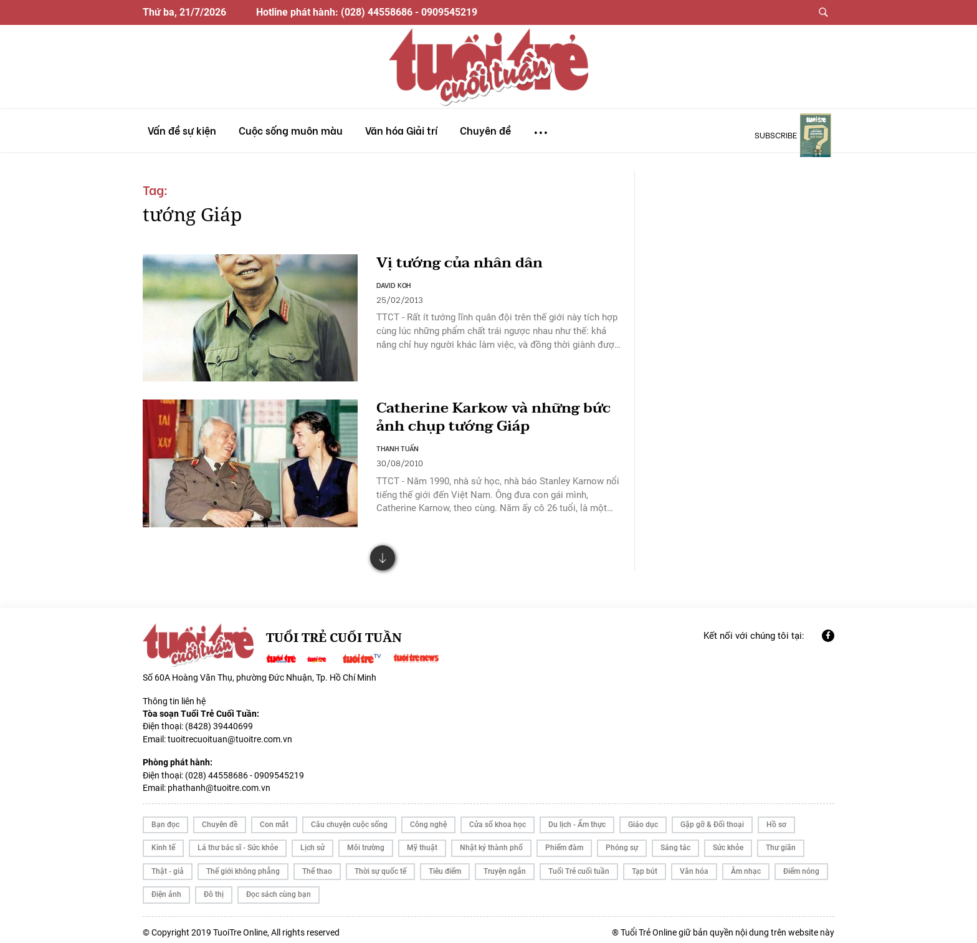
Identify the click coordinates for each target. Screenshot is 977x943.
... (540, 127)
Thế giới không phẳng (243, 866)
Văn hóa (694, 866)
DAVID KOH (393, 285)
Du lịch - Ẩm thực (577, 819)
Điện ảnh (166, 890)
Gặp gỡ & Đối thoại (712, 819)
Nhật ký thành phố (491, 843)
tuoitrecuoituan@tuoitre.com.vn (230, 734)
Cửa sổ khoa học (497, 819)
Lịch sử (312, 843)
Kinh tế (163, 843)
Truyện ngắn (505, 866)
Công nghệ (428, 819)
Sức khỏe (728, 843)
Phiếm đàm (564, 843)
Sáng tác (675, 843)
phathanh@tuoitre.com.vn (219, 783)
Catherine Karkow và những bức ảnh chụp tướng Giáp (497, 412)
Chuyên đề (219, 819)
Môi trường (365, 843)
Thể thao (317, 866)
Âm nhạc (746, 866)
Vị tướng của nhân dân (462, 263)
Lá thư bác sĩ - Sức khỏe (238, 843)
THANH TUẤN (397, 444)
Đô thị (214, 890)
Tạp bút (644, 866)
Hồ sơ (776, 819)
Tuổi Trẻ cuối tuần (578, 866)
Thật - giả (167, 866)
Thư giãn (781, 843)
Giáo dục (643, 819)
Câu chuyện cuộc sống (349, 819)
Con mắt (274, 819)
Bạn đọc (165, 819)
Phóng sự (622, 843)
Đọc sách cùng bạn (278, 890)
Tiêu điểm (445, 866)
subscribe (776, 134)
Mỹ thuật (422, 843)
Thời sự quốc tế (380, 866)
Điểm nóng (801, 866)
